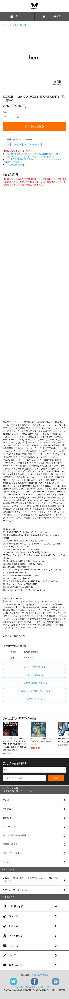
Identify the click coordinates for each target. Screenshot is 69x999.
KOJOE (22, 25)
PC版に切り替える (39, 974)
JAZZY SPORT (35, 144)
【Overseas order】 (15, 165)
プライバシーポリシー (43, 987)
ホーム (6, 25)
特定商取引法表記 (23, 987)
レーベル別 (17, 144)
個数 (5, 112)
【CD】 (7, 144)
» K (14, 25)
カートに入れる (34, 126)
